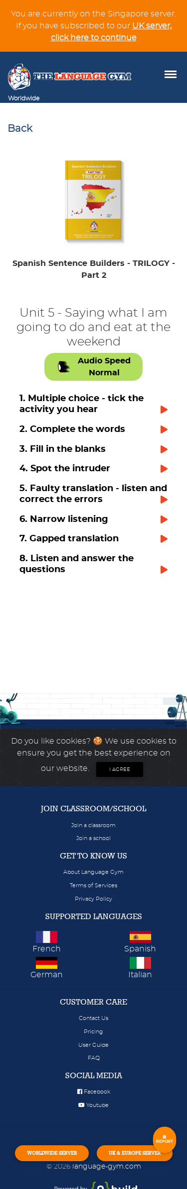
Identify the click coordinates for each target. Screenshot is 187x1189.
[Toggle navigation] (53, 98)
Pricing (93, 1031)
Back (19, 129)
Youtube (93, 1105)
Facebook (93, 1092)
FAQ (94, 1058)
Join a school (93, 838)
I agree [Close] (119, 769)
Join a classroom (93, 825)
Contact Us (93, 1018)
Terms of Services (93, 885)
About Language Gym (93, 872)
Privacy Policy (93, 899)
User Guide (93, 1045)
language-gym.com (106, 1166)
